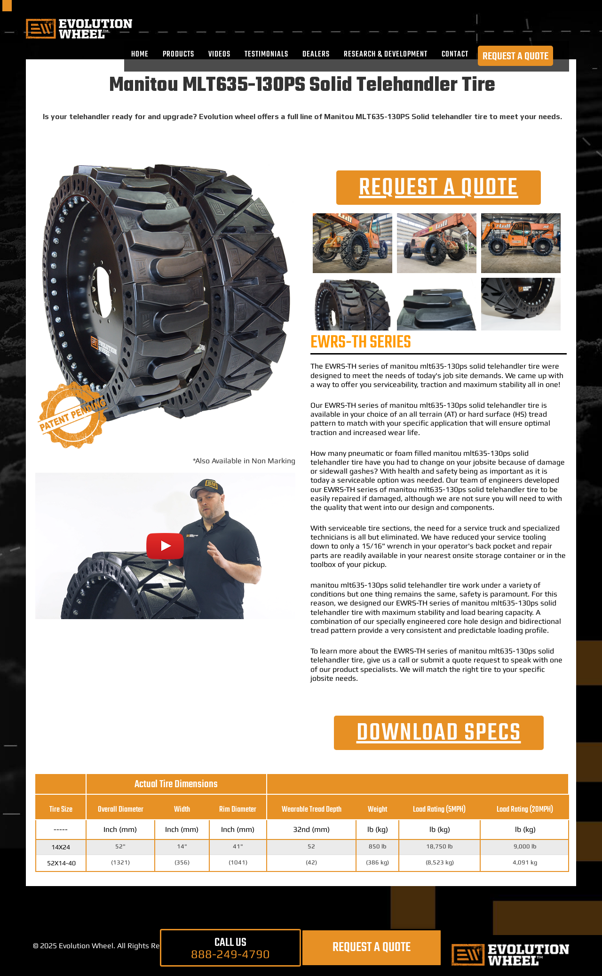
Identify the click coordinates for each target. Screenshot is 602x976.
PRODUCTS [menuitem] (178, 54)
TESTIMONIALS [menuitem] (266, 54)
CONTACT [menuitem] (455, 54)
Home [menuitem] (140, 54)
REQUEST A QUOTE (515, 56)
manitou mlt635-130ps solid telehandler (458, 366)
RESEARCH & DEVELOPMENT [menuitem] (386, 54)
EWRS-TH (340, 366)
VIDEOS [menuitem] (219, 54)
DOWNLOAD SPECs (438, 733)
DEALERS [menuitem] (316, 54)
